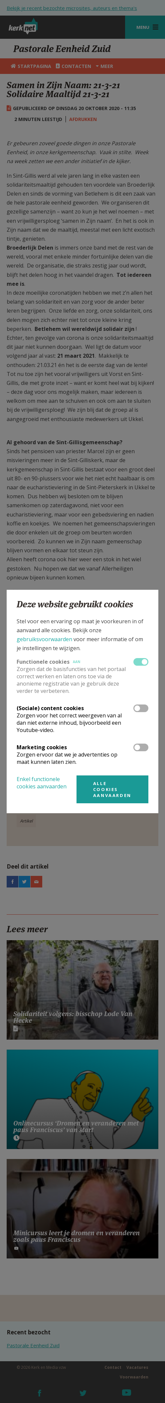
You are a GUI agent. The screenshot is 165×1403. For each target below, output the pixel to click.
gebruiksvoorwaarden (44, 639)
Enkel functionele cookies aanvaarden (42, 782)
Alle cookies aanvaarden (112, 789)
